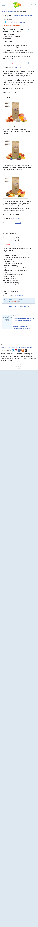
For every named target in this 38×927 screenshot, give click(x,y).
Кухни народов (17, 324)
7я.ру (26, 350)
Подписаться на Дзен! (20, 22)
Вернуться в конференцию (19, 306)
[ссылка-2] (18, 218)
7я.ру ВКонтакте (19, 350)
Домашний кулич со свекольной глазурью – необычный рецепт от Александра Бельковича (22, 329)
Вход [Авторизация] (33, 4)
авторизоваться (15, 301)
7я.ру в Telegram (13, 350)
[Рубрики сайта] (3, 5)
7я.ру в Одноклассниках (23, 350)
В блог (8, 22)
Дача (14, 315)
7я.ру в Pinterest (16, 350)
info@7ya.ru (4, 347)
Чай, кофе (9, 19)
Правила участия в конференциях (11, 25)
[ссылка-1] (25, 63)
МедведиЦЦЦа (19, 295)
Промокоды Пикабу (26, 347)
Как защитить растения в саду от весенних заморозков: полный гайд (24, 320)
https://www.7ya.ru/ (14, 347)
